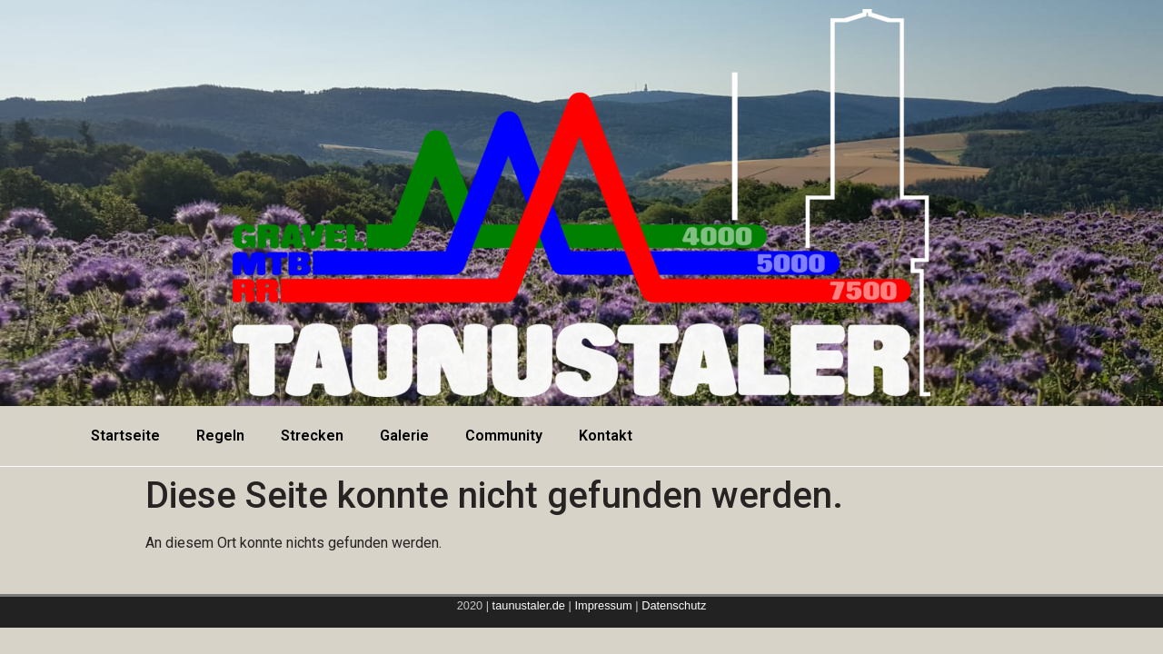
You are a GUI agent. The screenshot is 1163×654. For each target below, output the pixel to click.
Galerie (404, 435)
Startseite (125, 435)
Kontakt (605, 435)
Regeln (220, 435)
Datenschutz (673, 605)
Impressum (604, 605)
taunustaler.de (527, 605)
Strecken (312, 435)
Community (503, 435)
